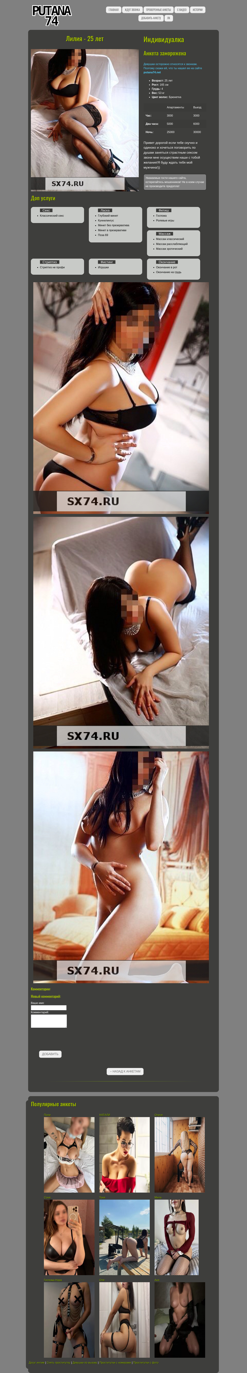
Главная (114, 10)
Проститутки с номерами (115, 1362)
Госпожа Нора (53, 1280)
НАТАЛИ (105, 1114)
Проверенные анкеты (158, 10)
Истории (198, 10)
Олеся (159, 1114)
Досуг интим (36, 1362)
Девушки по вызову (85, 1362)
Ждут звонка (132, 10)
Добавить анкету (151, 18)
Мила (158, 1197)
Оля (101, 1280)
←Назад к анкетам (125, 1071)
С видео (181, 10)
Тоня (102, 1197)
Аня (157, 1280)
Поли (47, 1114)
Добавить (50, 1054)
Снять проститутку (58, 1362)
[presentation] (57, 1040)
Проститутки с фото (145, 1362)
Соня (47, 1197)
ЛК (168, 18)
